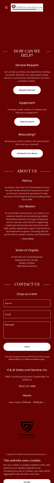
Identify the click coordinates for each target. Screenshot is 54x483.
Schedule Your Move (27, 153)
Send (27, 346)
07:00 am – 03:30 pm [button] (32, 402)
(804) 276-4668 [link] (27, 386)
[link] (27, 7)
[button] (7, 7)
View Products (27, 121)
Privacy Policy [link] (14, 359)
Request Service (27, 90)
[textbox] (27, 303)
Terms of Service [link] (32, 359)
